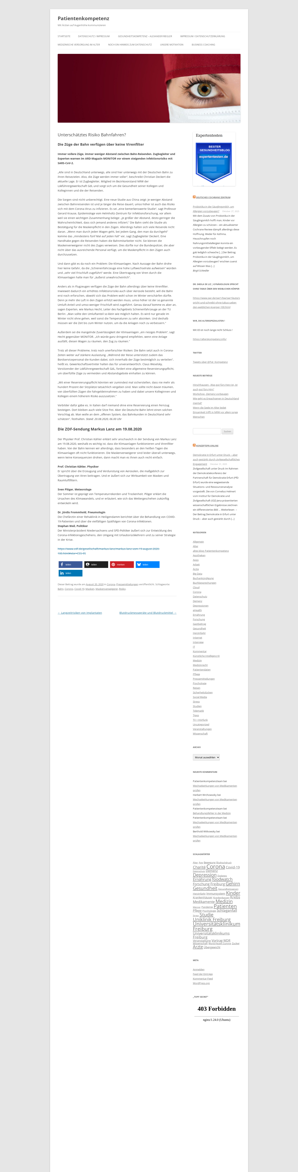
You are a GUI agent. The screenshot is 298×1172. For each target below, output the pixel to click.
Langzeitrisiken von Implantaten (80, 613)
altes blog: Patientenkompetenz (211, 550)
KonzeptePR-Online (207, 445)
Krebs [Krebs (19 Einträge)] (235, 897)
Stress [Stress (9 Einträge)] (196, 915)
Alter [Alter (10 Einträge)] (195, 862)
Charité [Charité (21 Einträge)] (199, 867)
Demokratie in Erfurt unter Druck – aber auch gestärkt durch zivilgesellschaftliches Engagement (216, 459)
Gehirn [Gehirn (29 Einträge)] (233, 883)
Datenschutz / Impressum (94, 36)
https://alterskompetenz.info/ (210, 339)
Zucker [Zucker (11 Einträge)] (236, 943)
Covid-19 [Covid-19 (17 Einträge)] (233, 867)
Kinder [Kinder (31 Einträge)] (233, 892)
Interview (198, 642)
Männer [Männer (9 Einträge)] (197, 907)
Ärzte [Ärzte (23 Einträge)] (198, 946)
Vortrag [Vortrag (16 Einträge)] (217, 940)
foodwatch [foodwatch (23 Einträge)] (222, 879)
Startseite (64, 36)
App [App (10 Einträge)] (201, 862)
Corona (111, 584)
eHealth (197, 610)
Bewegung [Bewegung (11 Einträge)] (210, 862)
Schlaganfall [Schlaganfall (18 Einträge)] (227, 910)
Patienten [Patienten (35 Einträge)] (225, 905)
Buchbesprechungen (204, 582)
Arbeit (196, 564)
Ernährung (199, 614)
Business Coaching (203, 44)
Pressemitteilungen (127, 584)
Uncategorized (201, 724)
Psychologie (199, 683)
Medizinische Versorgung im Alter (79, 44)
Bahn (61, 589)
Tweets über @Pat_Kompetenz (210, 362)
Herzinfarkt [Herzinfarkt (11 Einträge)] (199, 893)
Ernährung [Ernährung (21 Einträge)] (202, 879)
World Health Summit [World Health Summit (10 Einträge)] (220, 943)
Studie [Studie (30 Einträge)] (206, 914)
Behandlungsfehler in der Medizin (212, 813)
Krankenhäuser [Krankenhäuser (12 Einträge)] (203, 897)
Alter (195, 546)
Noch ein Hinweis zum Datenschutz (130, 44)
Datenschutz (200, 596)
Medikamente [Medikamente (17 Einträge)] (204, 901)
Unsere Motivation (171, 44)
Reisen (196, 688)
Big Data (197, 573)
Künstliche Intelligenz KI (206, 656)
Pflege (196, 674)
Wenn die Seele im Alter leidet (209, 407)
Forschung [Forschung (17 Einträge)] (201, 884)
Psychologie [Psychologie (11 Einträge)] (209, 911)
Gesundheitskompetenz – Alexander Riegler (145, 36)
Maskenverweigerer (107, 589)
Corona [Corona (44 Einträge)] (215, 866)
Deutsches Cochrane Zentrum (213, 197)
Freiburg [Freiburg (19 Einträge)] (217, 883)
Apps (196, 560)
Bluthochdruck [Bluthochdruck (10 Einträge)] (224, 862)
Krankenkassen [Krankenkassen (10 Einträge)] (221, 897)
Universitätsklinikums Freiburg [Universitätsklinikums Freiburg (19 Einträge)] (211, 935)
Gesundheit (199, 628)
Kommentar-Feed (203, 978)
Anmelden (199, 969)
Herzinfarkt (199, 633)
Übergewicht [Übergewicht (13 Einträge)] (212, 947)
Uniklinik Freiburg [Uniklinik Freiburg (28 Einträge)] (212, 919)
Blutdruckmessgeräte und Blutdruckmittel (148, 613)
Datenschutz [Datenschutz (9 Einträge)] (199, 871)
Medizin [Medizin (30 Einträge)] (224, 901)
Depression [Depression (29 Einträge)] (205, 875)
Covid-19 (79, 589)
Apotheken (199, 555)
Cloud (196, 587)
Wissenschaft (200, 733)
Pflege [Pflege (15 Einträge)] (197, 910)
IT (194, 646)
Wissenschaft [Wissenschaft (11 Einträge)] (200, 943)
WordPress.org (201, 983)
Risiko (122, 589)
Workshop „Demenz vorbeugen (210, 394)
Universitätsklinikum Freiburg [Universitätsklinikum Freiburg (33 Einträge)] (216, 926)
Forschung (199, 619)
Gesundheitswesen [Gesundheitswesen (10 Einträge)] (228, 888)
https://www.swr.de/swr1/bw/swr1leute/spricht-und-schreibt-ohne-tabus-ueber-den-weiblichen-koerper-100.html (216, 302)
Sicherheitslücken (203, 692)
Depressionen (201, 605)
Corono (69, 589)
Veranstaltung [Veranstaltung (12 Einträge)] (202, 940)
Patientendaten (202, 669)
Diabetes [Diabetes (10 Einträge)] (222, 875)
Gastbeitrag (199, 624)
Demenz (197, 601)
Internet (197, 637)
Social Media (200, 697)
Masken (89, 589)
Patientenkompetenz (83, 18)
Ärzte (196, 569)
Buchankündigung (203, 578)
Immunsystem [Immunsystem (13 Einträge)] (215, 893)
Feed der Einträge (203, 974)
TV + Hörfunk (200, 720)
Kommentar (200, 651)
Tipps (196, 715)
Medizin (197, 660)
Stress (196, 701)
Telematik (198, 710)
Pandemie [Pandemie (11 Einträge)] (207, 907)
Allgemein (198, 541)
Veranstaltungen (202, 729)
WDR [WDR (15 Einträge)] (226, 940)
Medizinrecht (200, 665)
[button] (70, 564)
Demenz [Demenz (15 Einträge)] (212, 871)
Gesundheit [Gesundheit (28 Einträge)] (205, 888)
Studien (197, 706)
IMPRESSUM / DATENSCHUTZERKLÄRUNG (202, 36)
